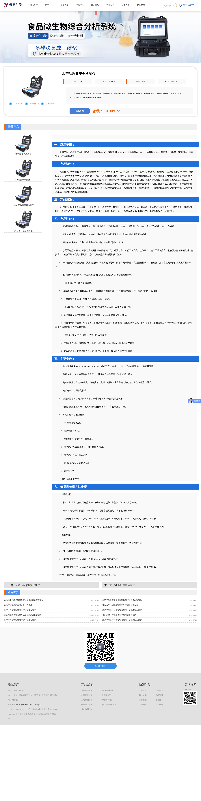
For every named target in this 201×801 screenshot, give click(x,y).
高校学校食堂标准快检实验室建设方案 (20, 610)
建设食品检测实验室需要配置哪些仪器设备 (120, 605)
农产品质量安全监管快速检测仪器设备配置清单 (122, 600)
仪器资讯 (80, 5)
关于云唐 (126, 5)
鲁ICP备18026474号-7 (24, 705)
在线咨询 (80, 111)
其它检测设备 (86, 709)
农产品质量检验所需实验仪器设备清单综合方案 (122, 610)
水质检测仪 (106, 695)
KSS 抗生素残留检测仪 (28, 585)
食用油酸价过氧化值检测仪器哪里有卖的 (119, 615)
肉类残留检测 (86, 695)
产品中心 (49, 5)
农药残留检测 (107, 691)
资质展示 (110, 5)
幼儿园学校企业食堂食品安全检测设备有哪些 (23, 615)
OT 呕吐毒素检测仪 (124, 585)
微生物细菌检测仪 (108, 705)
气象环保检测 (86, 705)
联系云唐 (141, 5)
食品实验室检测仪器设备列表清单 (18, 605)
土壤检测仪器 (86, 700)
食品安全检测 (86, 691)
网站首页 (34, 5)
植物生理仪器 (107, 700)
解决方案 (64, 5)
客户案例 (95, 5)
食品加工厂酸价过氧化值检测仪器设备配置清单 (23, 600)
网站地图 (37, 705)
